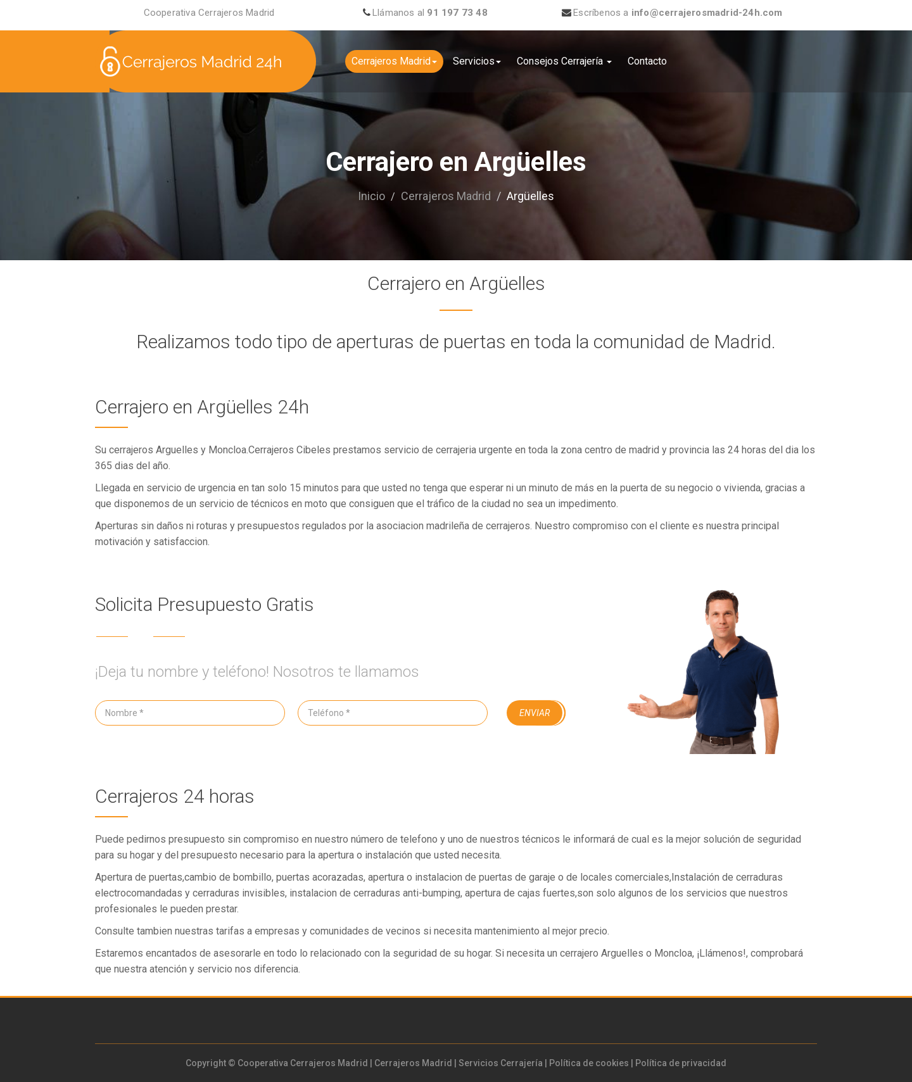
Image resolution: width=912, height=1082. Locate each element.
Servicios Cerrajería (501, 1063)
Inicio (371, 196)
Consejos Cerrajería (564, 61)
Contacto (647, 61)
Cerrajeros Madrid (394, 61)
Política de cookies (589, 1063)
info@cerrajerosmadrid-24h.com (707, 12)
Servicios (477, 61)
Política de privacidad (680, 1063)
